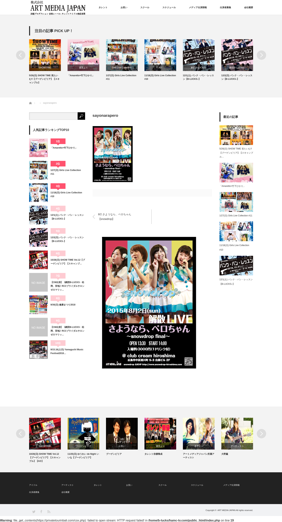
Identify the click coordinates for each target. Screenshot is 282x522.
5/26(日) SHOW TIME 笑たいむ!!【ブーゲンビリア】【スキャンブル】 (44, 79)
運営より (83, 67)
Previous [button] (20, 55)
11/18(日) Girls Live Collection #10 (160, 77)
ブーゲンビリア (83, 446)
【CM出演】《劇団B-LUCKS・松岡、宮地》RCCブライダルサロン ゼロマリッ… (68, 286)
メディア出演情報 (198, 7)
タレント (103, 7)
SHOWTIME (45, 67)
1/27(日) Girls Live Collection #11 (121, 77)
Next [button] (261, 55)
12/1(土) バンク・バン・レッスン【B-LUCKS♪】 (198, 77)
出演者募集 (225, 7)
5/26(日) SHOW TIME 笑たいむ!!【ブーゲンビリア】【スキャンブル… (236, 152)
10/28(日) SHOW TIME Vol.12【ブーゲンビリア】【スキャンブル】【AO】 (44, 457)
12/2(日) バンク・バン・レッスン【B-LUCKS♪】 (237, 77)
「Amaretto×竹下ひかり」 (81, 75)
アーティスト (78, 7)
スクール (144, 7)
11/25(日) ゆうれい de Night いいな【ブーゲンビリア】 (83, 456)
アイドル (54, 7)
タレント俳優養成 (153, 454)
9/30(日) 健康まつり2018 (63, 304)
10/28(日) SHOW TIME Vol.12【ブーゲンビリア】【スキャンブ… (68, 262)
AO (160, 67)
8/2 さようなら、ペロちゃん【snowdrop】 (114, 216)
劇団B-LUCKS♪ (198, 67)
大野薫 (224, 454)
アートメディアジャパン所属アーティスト (198, 456)
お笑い (124, 7)
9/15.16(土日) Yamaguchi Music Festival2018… (67, 351)
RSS (48, 511)
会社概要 (248, 7)
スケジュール (169, 7)
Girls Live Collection (122, 67)
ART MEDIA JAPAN (226, 510)
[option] (48, 62)
